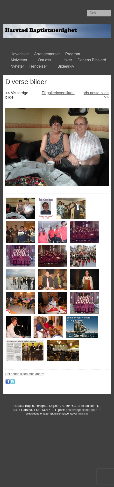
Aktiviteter (20, 60)
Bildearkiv (67, 66)
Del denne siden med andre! (24, 374)
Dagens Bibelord (92, 60)
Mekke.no (83, 413)
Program (74, 54)
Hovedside (19, 54)
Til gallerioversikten (58, 93)
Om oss (45, 60)
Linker (67, 60)
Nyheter (17, 66)
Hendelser (39, 66)
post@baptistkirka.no (80, 410)
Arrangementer (47, 54)
